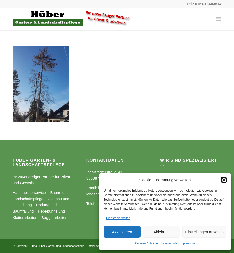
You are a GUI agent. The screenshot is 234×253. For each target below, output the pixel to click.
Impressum (187, 243)
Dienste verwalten (118, 218)
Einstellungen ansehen (204, 232)
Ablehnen (161, 232)
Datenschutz (168, 243)
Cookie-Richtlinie (146, 243)
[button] (223, 179)
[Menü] (218, 19)
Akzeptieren (122, 232)
